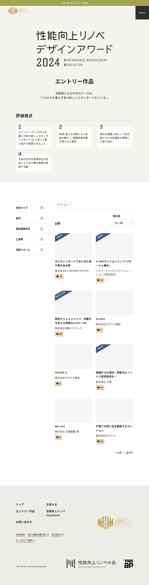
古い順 (119, 223)
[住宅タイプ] (30, 208)
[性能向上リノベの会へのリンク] (92, 563)
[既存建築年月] (30, 229)
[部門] (30, 218)
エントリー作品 (25, 511)
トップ (20, 504)
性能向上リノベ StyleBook (55, 513)
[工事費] (30, 239)
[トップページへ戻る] (18, 11)
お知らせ (51, 504)
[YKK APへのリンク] (128, 563)
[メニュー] (142, 12)
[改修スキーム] (30, 250)
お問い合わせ (24, 522)
